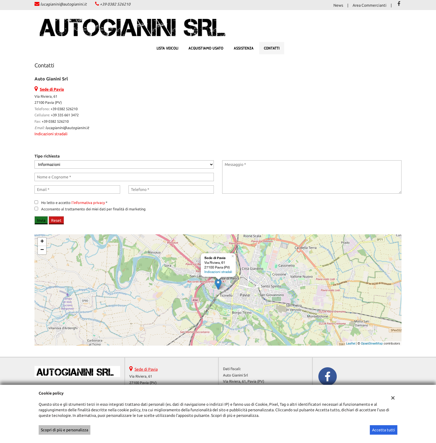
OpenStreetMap (372, 343)
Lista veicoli (168, 48)
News (338, 5)
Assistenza (244, 48)
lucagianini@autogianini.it (63, 4)
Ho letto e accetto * (74, 203)
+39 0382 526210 (115, 4)
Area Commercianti (370, 5)
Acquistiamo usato (206, 48)
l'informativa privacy (88, 203)
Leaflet (350, 343)
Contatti (272, 48)
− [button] (42, 250)
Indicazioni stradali (51, 134)
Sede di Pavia (146, 369)
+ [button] (42, 242)
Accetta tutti (383, 430)
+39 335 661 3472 (65, 115)
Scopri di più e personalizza (64, 430)
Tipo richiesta (47, 156)
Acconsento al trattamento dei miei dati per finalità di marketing (93, 209)
